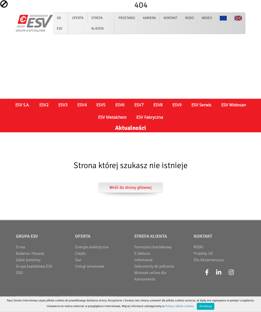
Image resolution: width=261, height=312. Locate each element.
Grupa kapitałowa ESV (34, 266)
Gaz (78, 259)
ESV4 (81, 105)
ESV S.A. (22, 105)
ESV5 (100, 105)
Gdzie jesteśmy (28, 259)
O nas (20, 247)
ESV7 (138, 105)
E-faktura (142, 253)
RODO (198, 247)
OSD (19, 272)
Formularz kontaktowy (153, 247)
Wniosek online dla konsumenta (150, 276)
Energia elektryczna (91, 247)
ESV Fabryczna (149, 117)
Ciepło (80, 253)
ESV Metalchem (112, 117)
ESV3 (62, 105)
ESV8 (157, 105)
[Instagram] (231, 272)
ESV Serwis (201, 105)
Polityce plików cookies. (179, 306)
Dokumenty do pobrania (154, 266)
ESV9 (176, 105)
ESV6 (119, 105)
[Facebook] (207, 272)
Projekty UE (203, 253)
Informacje (143, 259)
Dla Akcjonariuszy (209, 259)
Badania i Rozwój (30, 253)
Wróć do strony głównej (130, 187)
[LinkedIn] (218, 272)
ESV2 (43, 105)
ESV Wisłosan (233, 105)
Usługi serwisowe (89, 266)
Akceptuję (205, 306)
